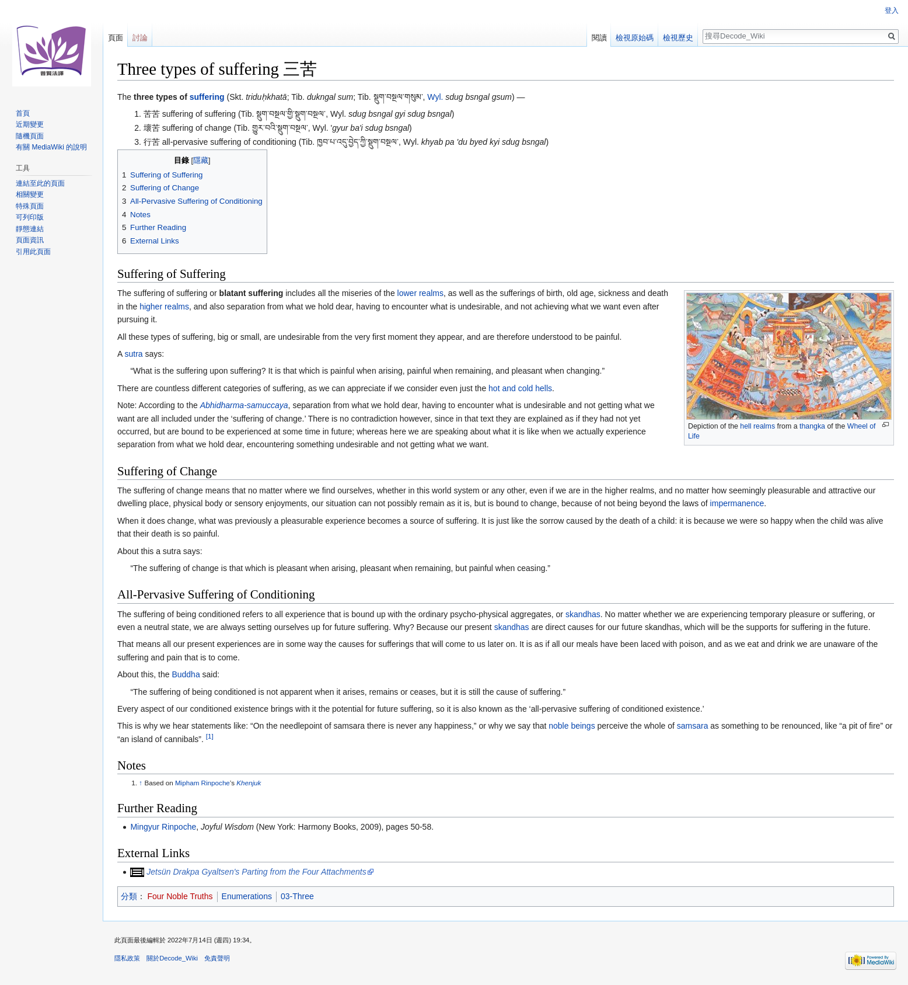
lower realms (420, 293)
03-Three (297, 896)
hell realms (757, 426)
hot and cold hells (520, 388)
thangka (812, 426)
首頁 (23, 113)
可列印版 (30, 217)
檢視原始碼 (635, 37)
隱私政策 (127, 958)
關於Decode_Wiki (172, 958)
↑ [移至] (140, 782)
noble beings (572, 725)
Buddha (186, 674)
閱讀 (599, 37)
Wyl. (435, 97)
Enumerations (247, 896)
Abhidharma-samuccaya (244, 405)
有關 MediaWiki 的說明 (51, 147)
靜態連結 (30, 229)
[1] (210, 736)
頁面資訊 (30, 240)
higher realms (164, 306)
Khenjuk (248, 782)
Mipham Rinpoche (202, 782)
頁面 (115, 37)
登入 (892, 10)
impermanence (737, 503)
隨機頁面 (30, 136)
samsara (692, 725)
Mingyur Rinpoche (163, 826)
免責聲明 (217, 958)
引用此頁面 (33, 252)
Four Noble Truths (180, 896)
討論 (140, 37)
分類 (129, 896)
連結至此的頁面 (40, 183)
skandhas (582, 614)
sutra (133, 354)
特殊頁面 (30, 206)
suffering (207, 97)
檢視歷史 (678, 37)
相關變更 (30, 194)
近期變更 (30, 124)
